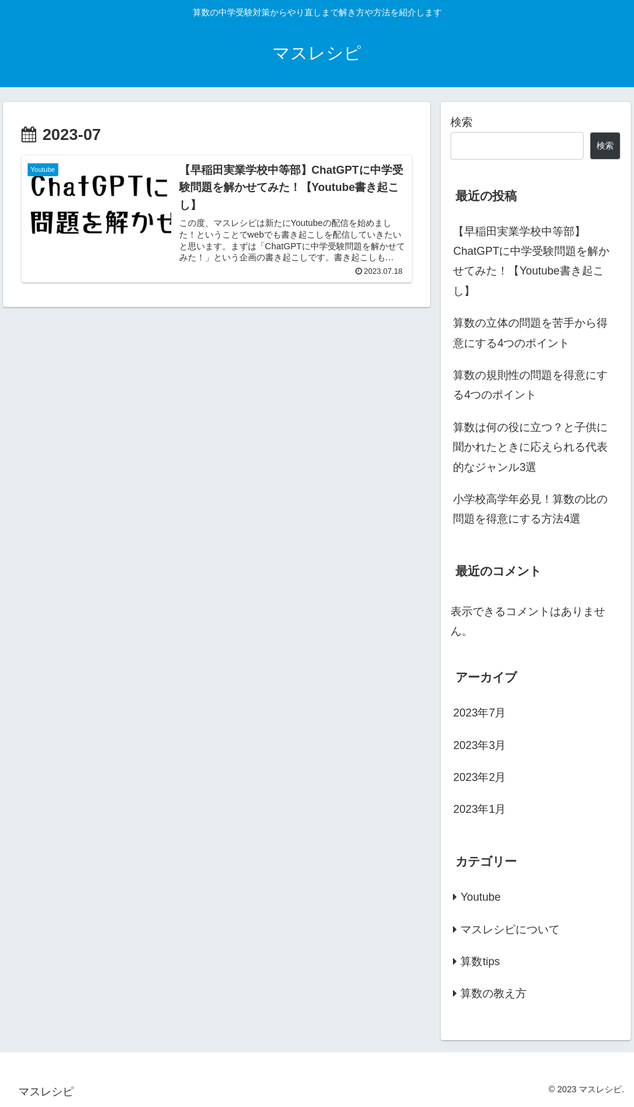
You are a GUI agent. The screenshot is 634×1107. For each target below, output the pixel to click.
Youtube (480, 897)
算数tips (480, 961)
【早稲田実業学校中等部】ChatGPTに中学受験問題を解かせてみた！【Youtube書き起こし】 (531, 261)
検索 (461, 122)
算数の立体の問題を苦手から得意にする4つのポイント (530, 333)
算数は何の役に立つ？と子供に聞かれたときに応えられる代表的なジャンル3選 (530, 447)
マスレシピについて (510, 929)
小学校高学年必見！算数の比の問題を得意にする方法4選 (530, 509)
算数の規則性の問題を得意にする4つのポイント (530, 385)
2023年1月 (479, 809)
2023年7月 (479, 713)
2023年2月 (479, 777)
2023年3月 (479, 745)
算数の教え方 (493, 993)
